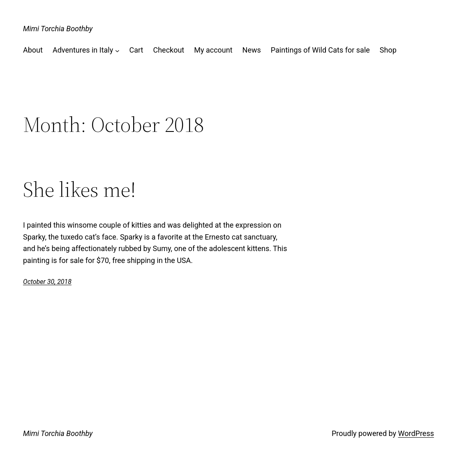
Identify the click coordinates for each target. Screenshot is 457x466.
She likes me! (79, 189)
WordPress (416, 433)
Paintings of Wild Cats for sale (320, 50)
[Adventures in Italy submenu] (117, 50)
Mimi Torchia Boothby (57, 28)
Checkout (168, 50)
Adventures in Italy (83, 50)
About (33, 50)
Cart (136, 50)
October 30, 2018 (47, 282)
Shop (388, 50)
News (251, 50)
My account (213, 50)
